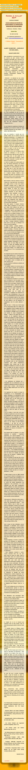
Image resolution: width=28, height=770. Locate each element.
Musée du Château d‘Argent (7, 4)
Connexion (15, 766)
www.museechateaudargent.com (16, 38)
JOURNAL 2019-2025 (5, 8)
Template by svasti (22, 766)
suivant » (22, 760)
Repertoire (3, 10)
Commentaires (11, 10)
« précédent (6, 760)
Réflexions (15, 6)
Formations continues (6, 6)
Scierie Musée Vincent (22, 10)
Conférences (18, 4)
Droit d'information (17, 8)
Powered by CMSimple (6, 766)
